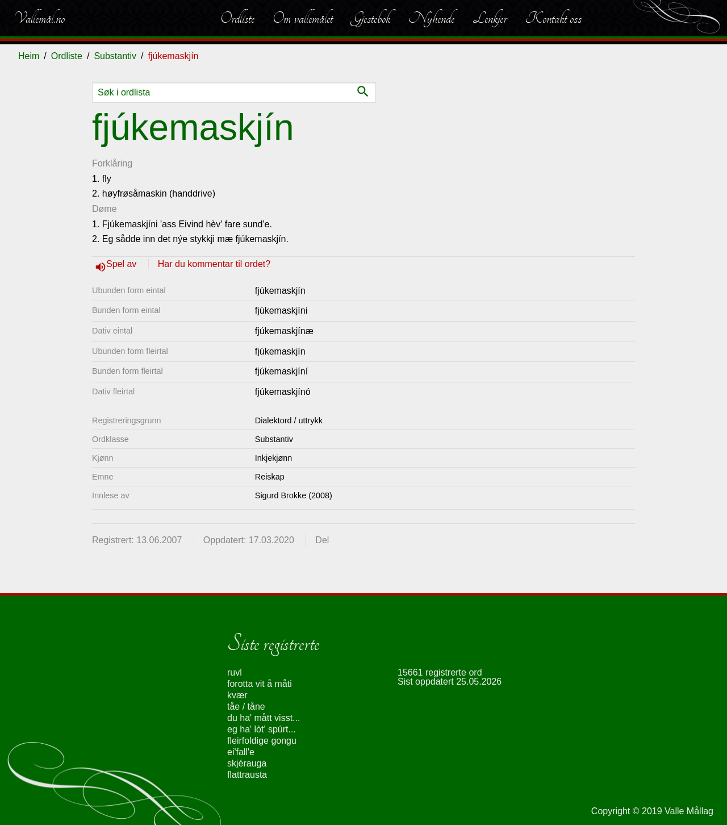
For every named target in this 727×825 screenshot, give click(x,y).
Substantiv (115, 56)
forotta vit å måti (259, 684)
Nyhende (431, 18)
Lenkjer (490, 18)
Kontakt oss (553, 18)
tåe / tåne (246, 706)
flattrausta (247, 775)
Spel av (122, 264)
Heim (28, 56)
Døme (104, 209)
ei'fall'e (240, 752)
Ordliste (237, 18)
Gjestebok (370, 18)
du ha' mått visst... (263, 718)
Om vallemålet (303, 18)
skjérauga (246, 763)
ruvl (234, 672)
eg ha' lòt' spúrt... (261, 729)
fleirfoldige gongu (261, 740)
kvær (237, 695)
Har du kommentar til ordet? (214, 264)
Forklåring (112, 163)
